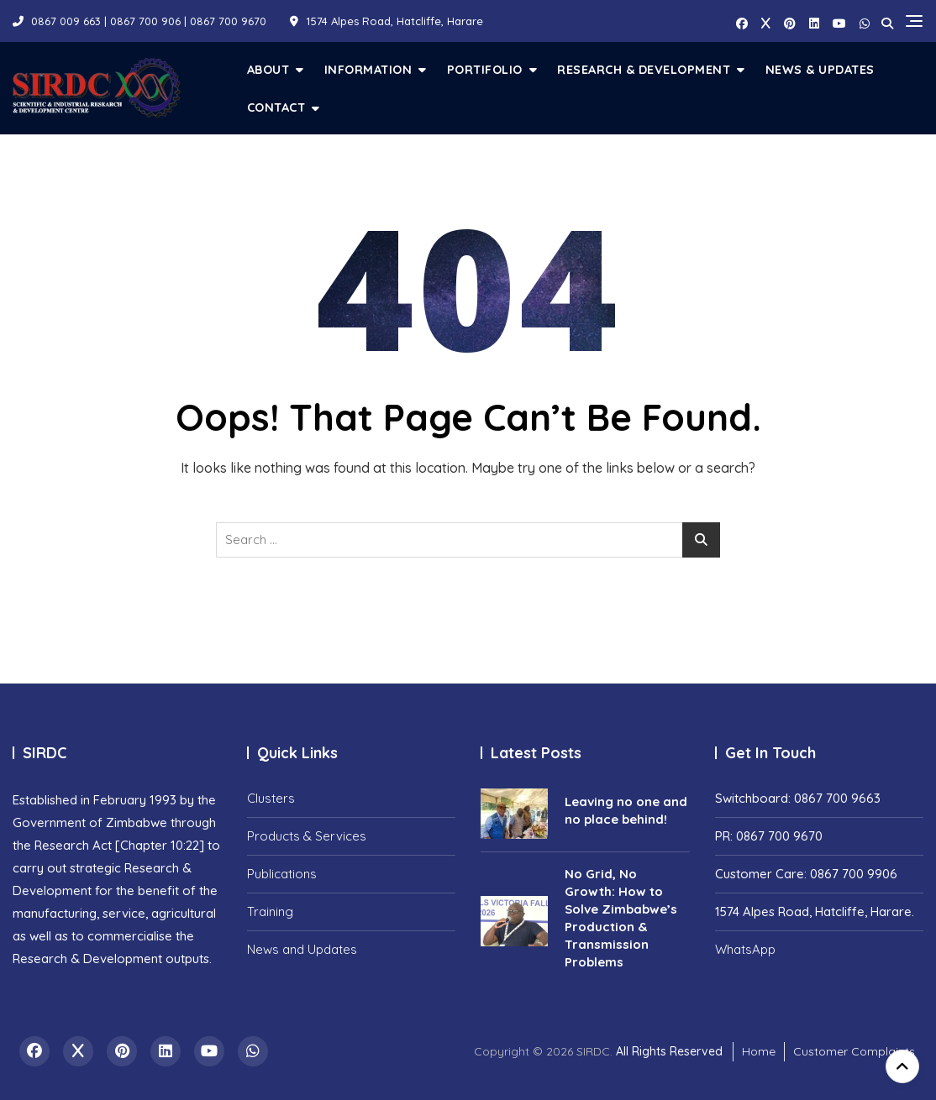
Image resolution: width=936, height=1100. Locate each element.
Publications (282, 874)
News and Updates (302, 949)
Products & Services (306, 836)
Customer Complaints (854, 1051)
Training (270, 911)
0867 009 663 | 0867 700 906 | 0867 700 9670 (139, 21)
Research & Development (643, 69)
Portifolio (485, 69)
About (268, 69)
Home (759, 1051)
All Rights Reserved (669, 1051)
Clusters (271, 798)
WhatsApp (745, 949)
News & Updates (820, 69)
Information (368, 69)
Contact (276, 107)
